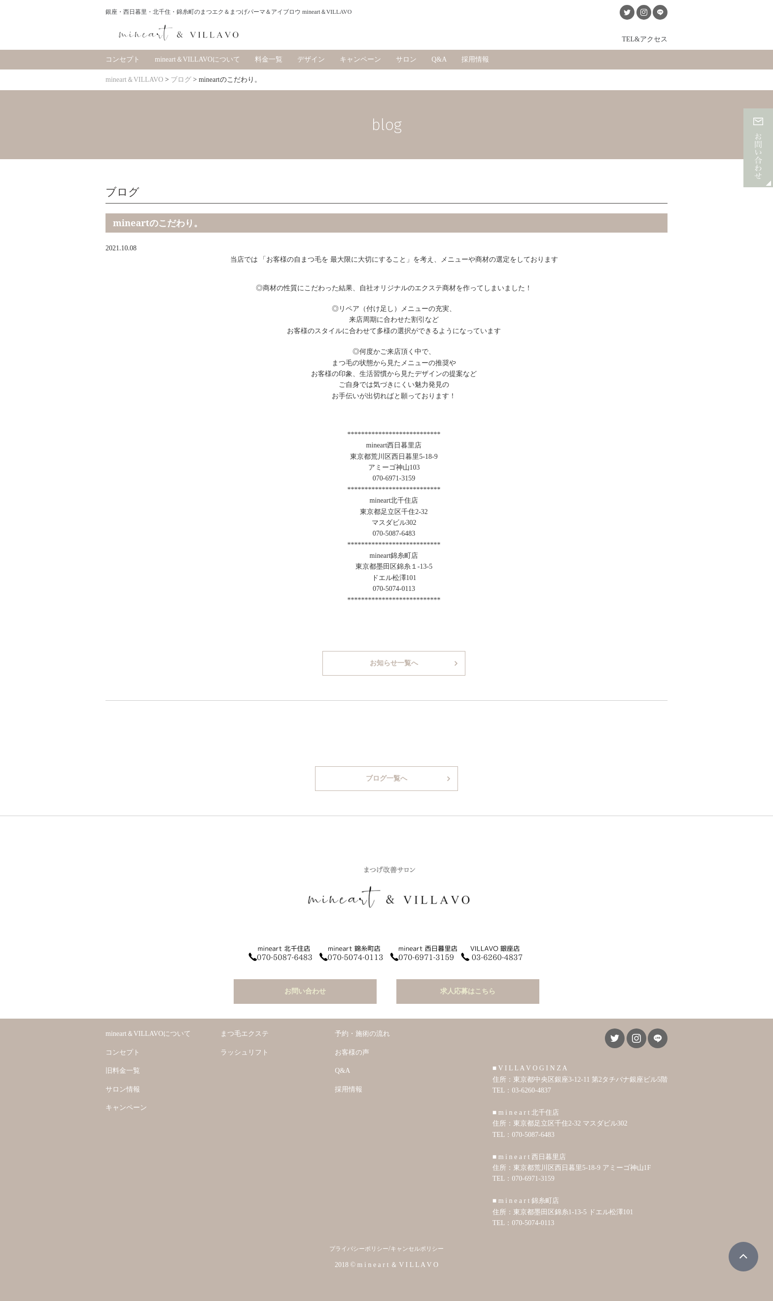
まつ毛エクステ (244, 1032)
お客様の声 (352, 1051)
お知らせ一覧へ (394, 662)
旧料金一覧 (122, 1069)
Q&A (439, 59)
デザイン (311, 59)
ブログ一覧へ (386, 778)
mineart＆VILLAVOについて (197, 59)
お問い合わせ (305, 990)
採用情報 (475, 59)
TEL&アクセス (645, 38)
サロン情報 (122, 1088)
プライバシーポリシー (358, 1247)
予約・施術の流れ (362, 1032)
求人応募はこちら (467, 990)
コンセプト (122, 59)
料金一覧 (268, 59)
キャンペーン (360, 59)
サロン (406, 59)
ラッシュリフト (244, 1051)
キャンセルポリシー (417, 1247)
